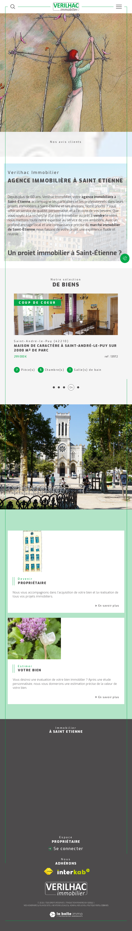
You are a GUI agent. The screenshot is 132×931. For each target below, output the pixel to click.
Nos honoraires (31, 905)
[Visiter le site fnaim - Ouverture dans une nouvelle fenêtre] (48, 871)
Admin (72, 905)
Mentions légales (60, 905)
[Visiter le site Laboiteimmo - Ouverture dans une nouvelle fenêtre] (66, 918)
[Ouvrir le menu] (119, 6)
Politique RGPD (93, 905)
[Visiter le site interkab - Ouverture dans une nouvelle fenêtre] (73, 871)
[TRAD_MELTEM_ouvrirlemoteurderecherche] (12, 6)
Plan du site (44, 905)
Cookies (104, 905)
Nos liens (81, 905)
